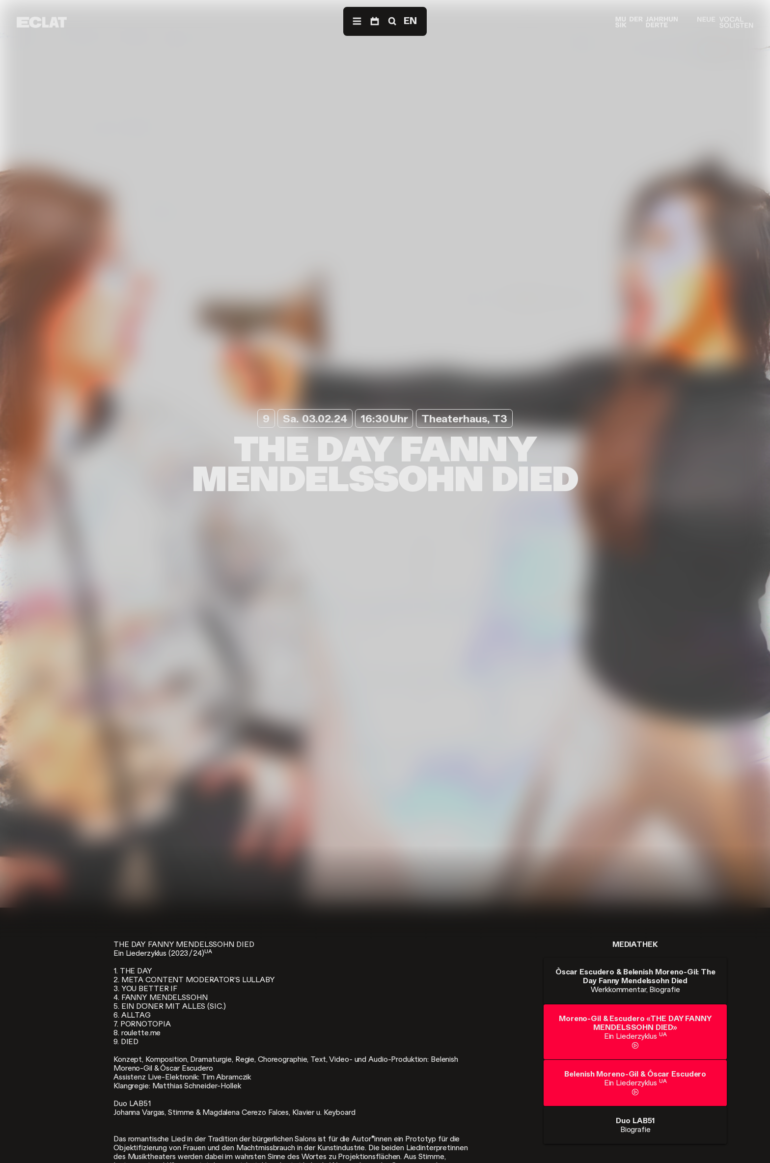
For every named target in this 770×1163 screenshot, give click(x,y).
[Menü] (357, 21)
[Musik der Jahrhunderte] (646, 22)
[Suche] (391, 21)
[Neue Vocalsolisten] (725, 22)
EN (410, 21)
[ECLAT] (42, 22)
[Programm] (375, 21)
